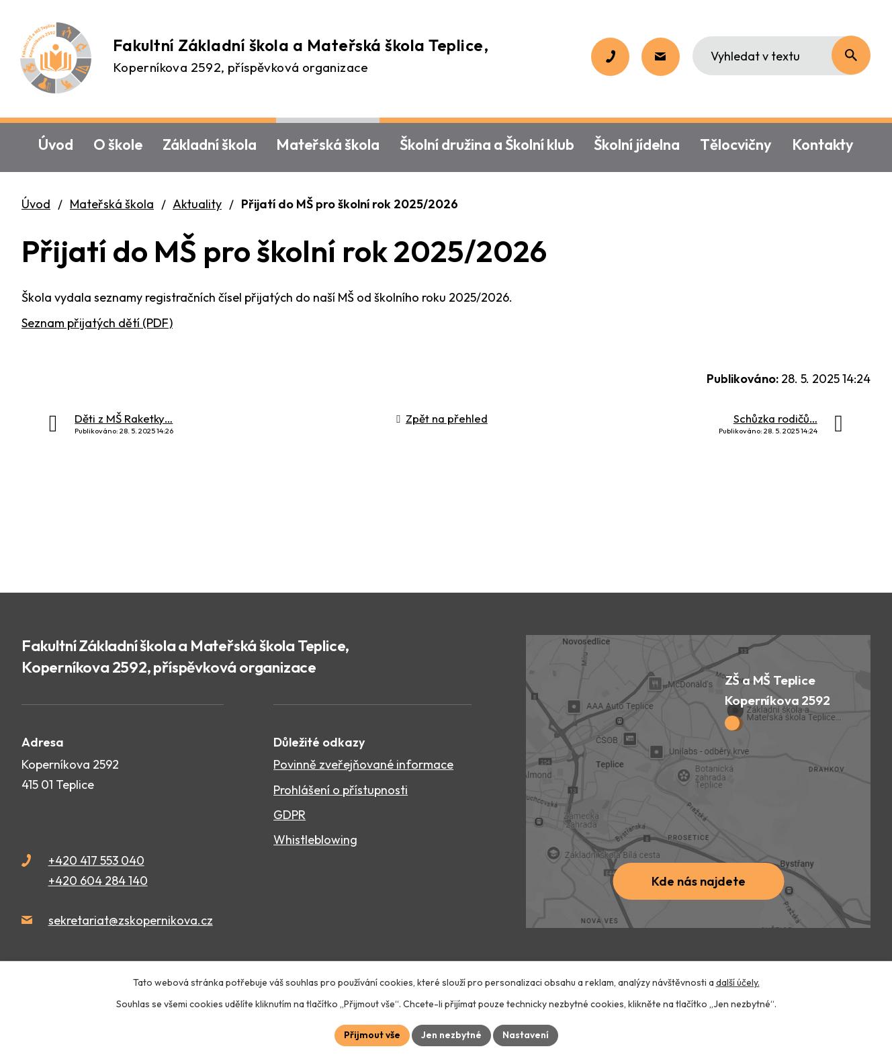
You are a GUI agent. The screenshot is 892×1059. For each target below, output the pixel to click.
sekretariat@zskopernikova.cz (130, 920)
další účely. (738, 982)
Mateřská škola (112, 204)
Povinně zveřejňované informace (363, 764)
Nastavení (525, 1035)
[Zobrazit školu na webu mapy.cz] (698, 781)
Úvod (35, 204)
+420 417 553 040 (96, 860)
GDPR (289, 814)
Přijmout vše (372, 1035)
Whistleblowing (315, 839)
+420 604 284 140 (98, 880)
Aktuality (197, 204)
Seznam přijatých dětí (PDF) (97, 323)
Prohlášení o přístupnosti (340, 790)
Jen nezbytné (451, 1035)
